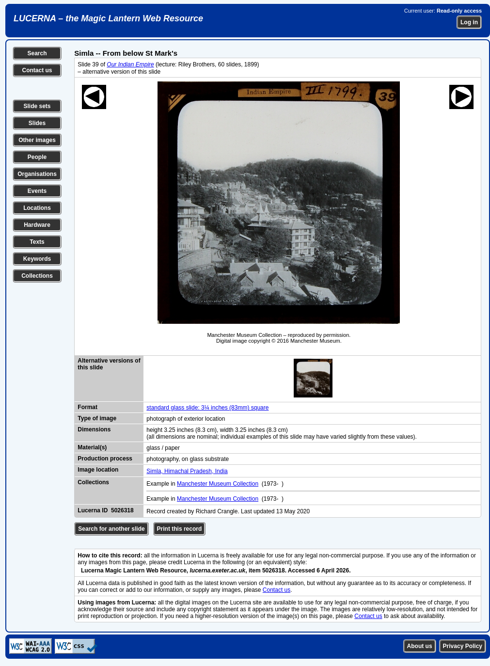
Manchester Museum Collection (217, 483)
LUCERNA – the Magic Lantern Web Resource (108, 18)
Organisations (37, 174)
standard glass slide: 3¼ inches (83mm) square (207, 407)
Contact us (37, 70)
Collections (37, 275)
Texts (37, 241)
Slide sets (36, 106)
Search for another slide (111, 528)
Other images (37, 140)
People (37, 157)
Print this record (179, 528)
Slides (37, 123)
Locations (37, 208)
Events (37, 191)
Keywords (37, 258)
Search (37, 53)
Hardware (37, 225)
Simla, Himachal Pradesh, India (186, 471)
